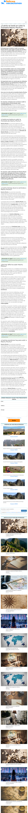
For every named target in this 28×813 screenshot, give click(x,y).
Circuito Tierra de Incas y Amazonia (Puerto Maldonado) (13, 475)
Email (2, 401)
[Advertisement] (14, 13)
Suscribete (24, 510)
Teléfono (2, 405)
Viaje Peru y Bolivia (6, 435)
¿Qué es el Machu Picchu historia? (13, 764)
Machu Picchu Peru (10, 553)
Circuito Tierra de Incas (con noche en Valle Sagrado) (12, 461)
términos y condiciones (16, 417)
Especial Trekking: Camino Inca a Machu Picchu (12, 448)
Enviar (14, 420)
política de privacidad (21, 512)
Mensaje (2, 409)
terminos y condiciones (11, 512)
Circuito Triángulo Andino (8, 488)
